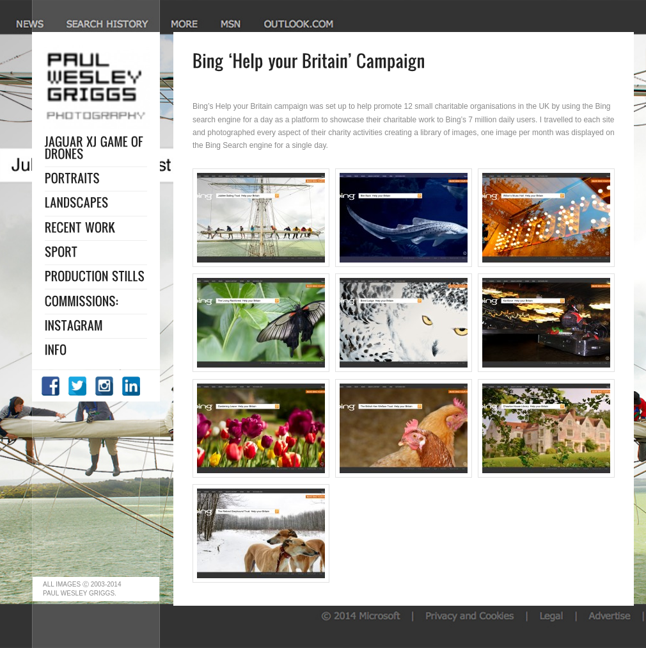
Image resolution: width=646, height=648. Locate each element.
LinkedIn (131, 386)
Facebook (51, 386)
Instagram (104, 386)
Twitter (78, 386)
